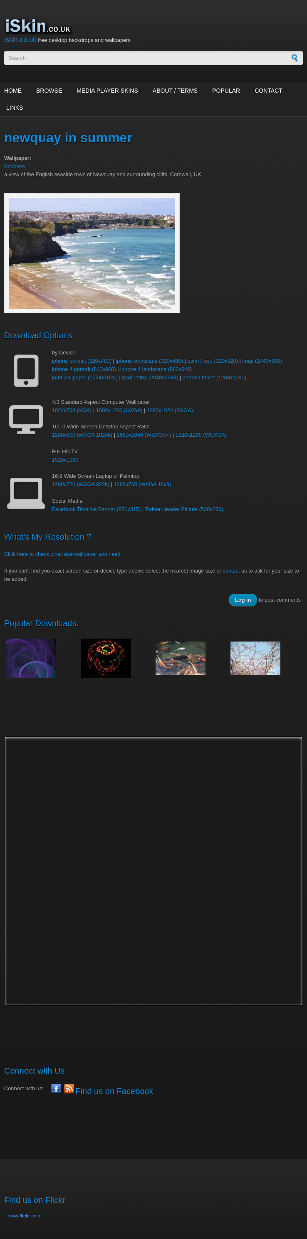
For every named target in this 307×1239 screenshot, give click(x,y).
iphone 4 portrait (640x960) (84, 369)
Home (13, 90)
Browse (49, 90)
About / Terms (175, 90)
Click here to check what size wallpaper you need (62, 554)
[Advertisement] (155, 715)
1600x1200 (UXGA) (119, 410)
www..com (24, 1215)
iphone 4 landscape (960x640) (156, 369)
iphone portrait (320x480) (81, 361)
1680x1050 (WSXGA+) (144, 435)
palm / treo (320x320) (212, 361)
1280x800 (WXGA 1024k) (82, 435)
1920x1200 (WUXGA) (201, 435)
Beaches (14, 166)
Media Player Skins (107, 90)
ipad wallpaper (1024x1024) (85, 377)
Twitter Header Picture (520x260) (184, 509)
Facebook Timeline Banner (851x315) (96, 509)
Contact (268, 90)
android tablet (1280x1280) (214, 377)
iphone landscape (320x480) (149, 361)
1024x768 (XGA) (72, 410)
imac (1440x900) (262, 361)
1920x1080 (65, 460)
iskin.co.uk (20, 40)
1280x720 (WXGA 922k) (80, 484)
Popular (226, 90)
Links (14, 107)
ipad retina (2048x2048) (150, 377)
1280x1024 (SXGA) (170, 410)
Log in (243, 600)
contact (231, 571)
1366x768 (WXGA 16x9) (142, 484)
